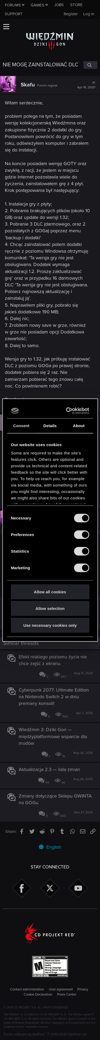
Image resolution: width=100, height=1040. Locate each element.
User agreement (61, 989)
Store (76, 4)
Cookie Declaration (38, 994)
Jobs (59, 4)
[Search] (90, 65)
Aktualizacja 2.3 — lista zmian (49, 769)
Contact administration (27, 989)
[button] (6, 26)
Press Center (66, 994)
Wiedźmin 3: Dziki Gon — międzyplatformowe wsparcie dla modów (53, 736)
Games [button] (37, 5)
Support (14, 14)
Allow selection (50, 608)
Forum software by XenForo (45, 1034)
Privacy (82, 989)
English (50, 847)
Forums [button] (13, 5)
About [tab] (79, 425)
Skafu (28, 85)
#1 (86, 85)
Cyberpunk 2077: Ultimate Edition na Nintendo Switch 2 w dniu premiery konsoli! (54, 696)
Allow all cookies (50, 591)
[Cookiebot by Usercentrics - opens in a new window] (68, 410)
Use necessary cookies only (50, 625)
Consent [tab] (21, 425)
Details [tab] (50, 425)
